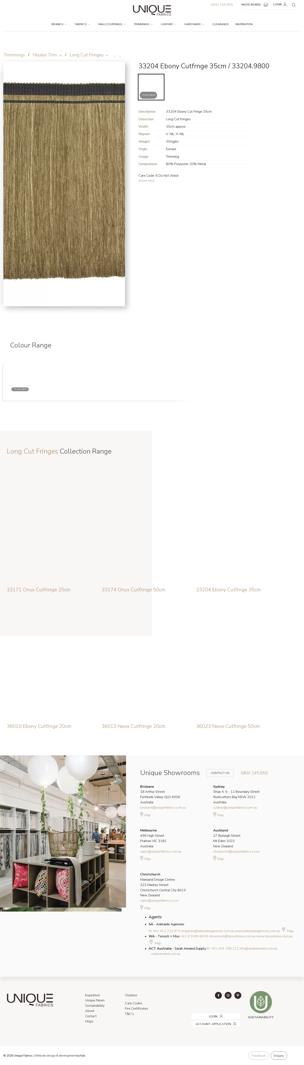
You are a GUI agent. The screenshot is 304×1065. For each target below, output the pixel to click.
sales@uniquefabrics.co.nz (159, 900)
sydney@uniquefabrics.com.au (235, 807)
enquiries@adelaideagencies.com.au (207, 931)
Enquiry (279, 1056)
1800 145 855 (221, 4)
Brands (59, 24)
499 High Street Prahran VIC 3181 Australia (153, 838)
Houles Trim (45, 55)
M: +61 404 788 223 (223, 948)
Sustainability (94, 1005)
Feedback (258, 1056)
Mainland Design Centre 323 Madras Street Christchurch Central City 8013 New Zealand (163, 885)
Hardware (194, 24)
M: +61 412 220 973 (164, 931)
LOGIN (280, 4)
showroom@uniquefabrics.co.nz (236, 851)
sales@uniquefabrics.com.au (160, 851)
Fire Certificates (136, 1008)
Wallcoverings (112, 24)
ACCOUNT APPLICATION (207, 1022)
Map (145, 815)
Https (89, 1021)
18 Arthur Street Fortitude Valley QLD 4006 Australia (160, 794)
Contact (91, 1016)
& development (66, 1056)
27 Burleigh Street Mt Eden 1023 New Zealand (226, 838)
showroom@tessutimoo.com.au (232, 936)
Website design (45, 1056)
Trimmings (143, 24)
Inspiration (244, 24)
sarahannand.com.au (165, 954)
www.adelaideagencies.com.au (257, 931)
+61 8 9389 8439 (194, 936)
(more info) (146, 180)
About (89, 1011)
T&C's (129, 1014)
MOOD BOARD (255, 5)
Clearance (220, 24)
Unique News (95, 1000)
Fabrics (82, 24)
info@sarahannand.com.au (258, 948)
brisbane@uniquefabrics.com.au (163, 807)
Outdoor (131, 995)
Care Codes (133, 1003)
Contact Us (217, 773)
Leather (168, 24)
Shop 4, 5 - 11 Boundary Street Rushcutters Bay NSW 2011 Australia (236, 794)
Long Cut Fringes (86, 55)
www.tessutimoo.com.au (274, 936)
